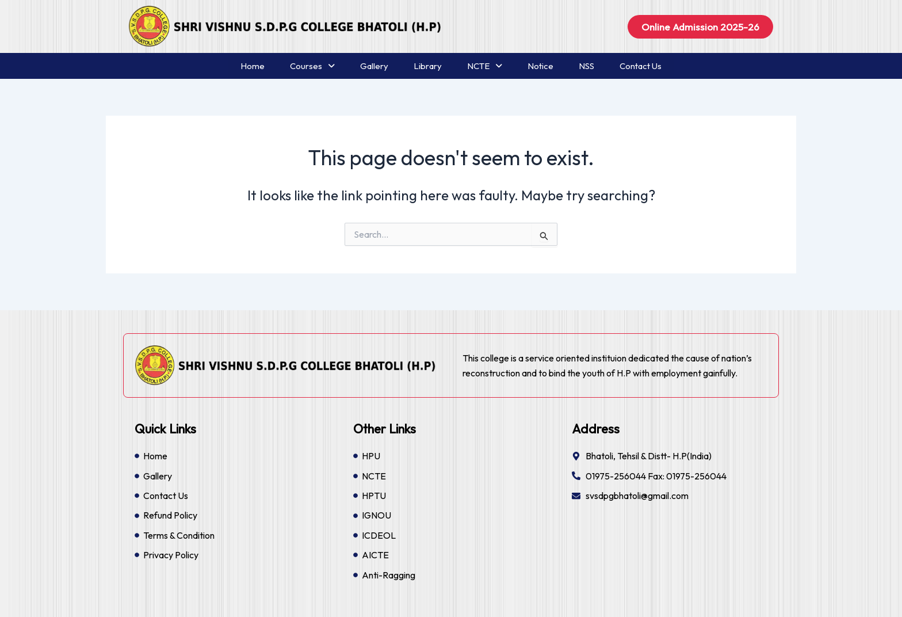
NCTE (484, 65)
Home (252, 65)
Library (428, 65)
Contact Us (641, 65)
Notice (540, 65)
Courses (312, 65)
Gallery (374, 65)
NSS (586, 65)
